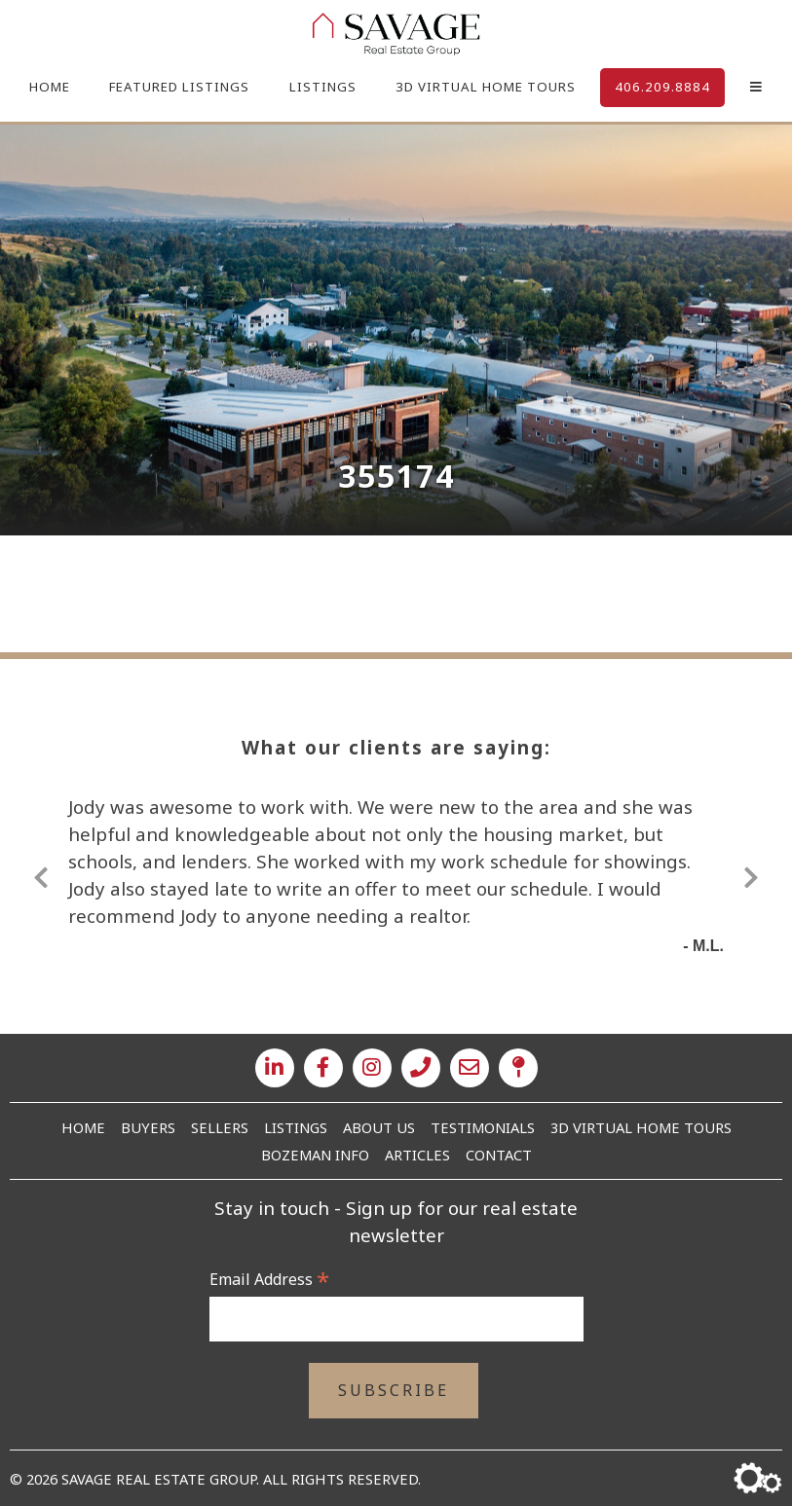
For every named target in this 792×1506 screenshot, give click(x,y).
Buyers (148, 1127)
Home (49, 86)
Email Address (269, 1279)
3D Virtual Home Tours (486, 86)
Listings (323, 86)
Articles (417, 1154)
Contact (499, 1154)
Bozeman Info (315, 1154)
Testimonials (483, 1127)
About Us (379, 1127)
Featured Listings (179, 86)
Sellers (219, 1127)
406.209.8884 (662, 86)
